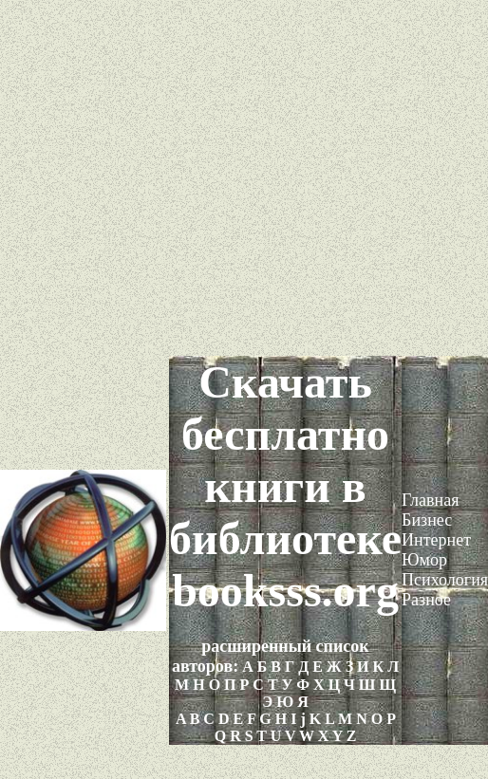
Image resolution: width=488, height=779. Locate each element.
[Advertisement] (244, 178)
